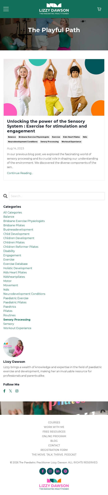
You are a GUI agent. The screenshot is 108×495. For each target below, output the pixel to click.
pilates (7, 311)
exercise (56, 137)
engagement (12, 255)
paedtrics (9, 306)
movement (10, 285)
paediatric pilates (14, 302)
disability (9, 251)
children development (18, 238)
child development (16, 234)
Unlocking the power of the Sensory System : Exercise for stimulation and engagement (47, 126)
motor (7, 281)
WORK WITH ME (54, 427)
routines (9, 315)
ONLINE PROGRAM (54, 436)
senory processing (50, 142)
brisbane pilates (14, 225)
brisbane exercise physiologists (34, 137)
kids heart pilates (71, 137)
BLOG (54, 440)
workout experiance (71, 142)
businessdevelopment (18, 229)
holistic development (17, 268)
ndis (85, 137)
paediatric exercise (15, 298)
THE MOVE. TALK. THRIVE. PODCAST (54, 454)
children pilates (13, 242)
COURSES (54, 422)
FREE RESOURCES (54, 431)
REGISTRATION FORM (54, 449)
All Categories (12, 212)
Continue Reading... (20, 173)
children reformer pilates (20, 246)
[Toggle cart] (99, 9)
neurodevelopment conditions (23, 142)
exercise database (15, 263)
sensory (8, 323)
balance (12, 137)
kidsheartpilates (14, 276)
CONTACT (54, 445)
